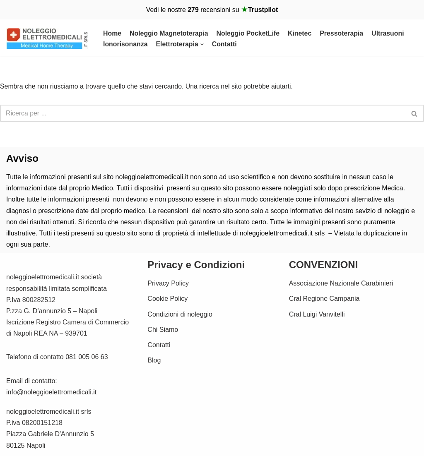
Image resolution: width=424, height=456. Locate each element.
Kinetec (301, 33)
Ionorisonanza (125, 44)
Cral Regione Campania (324, 298)
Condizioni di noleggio (179, 314)
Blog (154, 360)
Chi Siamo (162, 329)
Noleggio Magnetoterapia (169, 33)
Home (112, 33)
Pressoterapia (343, 33)
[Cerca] (202, 113)
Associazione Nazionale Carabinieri (341, 283)
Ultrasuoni (389, 33)
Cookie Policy (167, 298)
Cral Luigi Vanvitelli (317, 314)
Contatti (225, 44)
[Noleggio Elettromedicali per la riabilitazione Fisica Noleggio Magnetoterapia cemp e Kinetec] (47, 39)
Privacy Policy (168, 283)
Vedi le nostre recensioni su (211, 9)
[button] (203, 44)
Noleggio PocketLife (249, 33)
